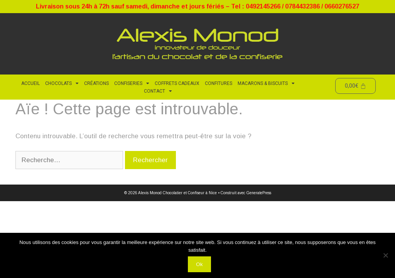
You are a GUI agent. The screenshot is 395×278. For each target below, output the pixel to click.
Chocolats (62, 83)
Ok (199, 264)
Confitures (218, 83)
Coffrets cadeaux (177, 83)
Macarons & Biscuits (266, 83)
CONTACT (158, 91)
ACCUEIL (30, 83)
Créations (96, 83)
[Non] (385, 255)
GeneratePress (258, 193)
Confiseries (131, 83)
